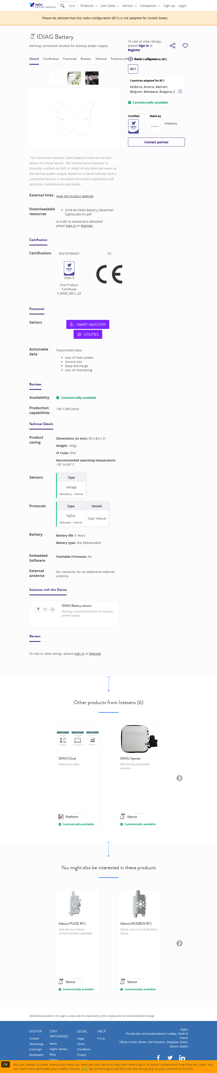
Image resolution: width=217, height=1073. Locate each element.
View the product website (75, 196)
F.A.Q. (101, 1038)
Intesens (171, 123)
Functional (69, 59)
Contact (34, 1038)
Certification (51, 59)
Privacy (81, 1054)
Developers (36, 1054)
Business (86, 59)
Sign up (169, 6)
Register (134, 50)
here (84, 1069)
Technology (36, 1044)
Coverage (35, 1049)
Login (182, 6)
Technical (100, 59)
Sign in (144, 45)
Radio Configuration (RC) (147, 59)
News (53, 1043)
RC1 (133, 69)
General (34, 59)
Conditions (83, 1049)
